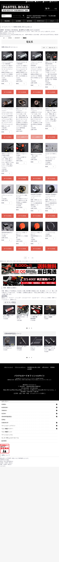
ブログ (52, 21)
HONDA (4, 404)
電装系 (24, 38)
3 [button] (32, 328)
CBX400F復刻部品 (7, 416)
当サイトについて (8, 367)
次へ (33, 257)
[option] (9, 313)
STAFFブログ (40, 21)
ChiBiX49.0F (5, 422)
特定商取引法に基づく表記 (33, 367)
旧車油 (3, 419)
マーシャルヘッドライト (9, 425)
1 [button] (27, 328)
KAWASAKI (5, 407)
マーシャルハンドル (7, 435)
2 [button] (29, 328)
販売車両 (29, 21)
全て (4, 38)
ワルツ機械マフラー (7, 428)
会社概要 (18, 21)
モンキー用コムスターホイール (10, 438)
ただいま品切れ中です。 (22, 137)
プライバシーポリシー (20, 367)
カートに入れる (7, 92)
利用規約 (52, 367)
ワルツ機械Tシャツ (7, 432)
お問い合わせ (45, 367)
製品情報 (7, 21)
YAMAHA (4, 410)
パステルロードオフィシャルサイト (29, 376)
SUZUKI (4, 413)
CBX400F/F (17, 38)
